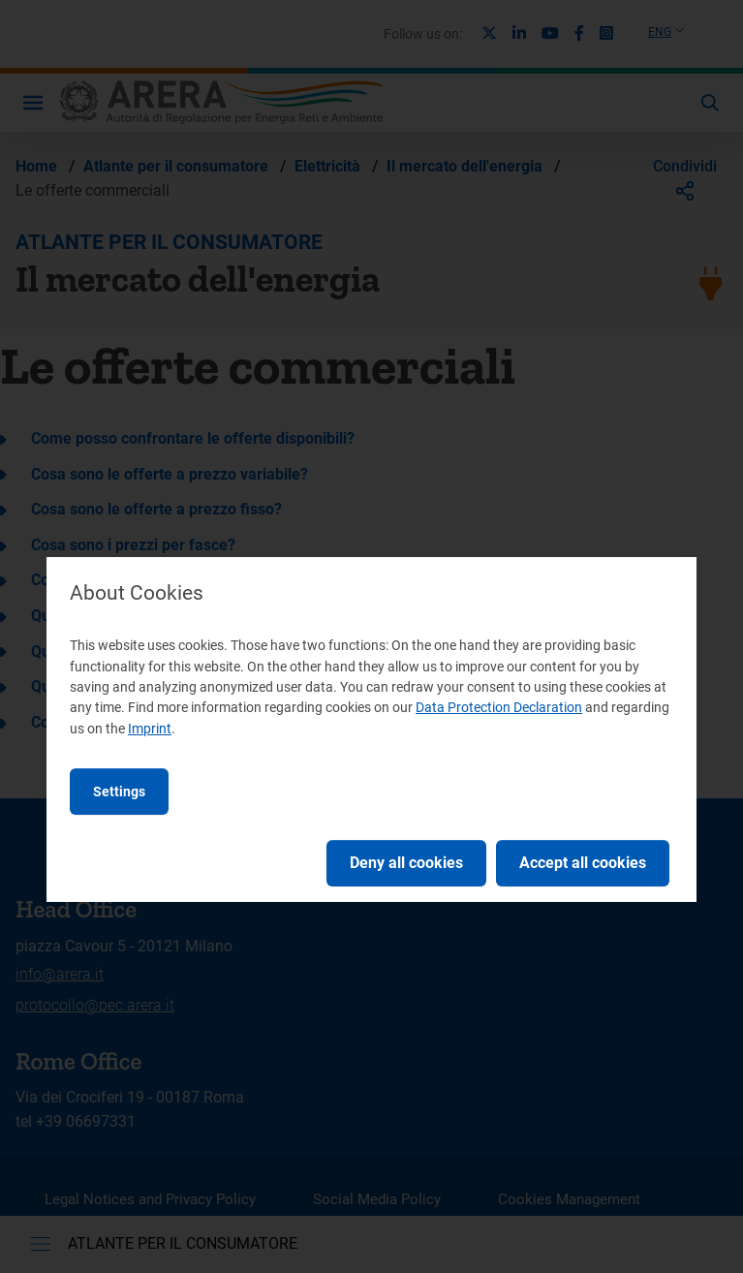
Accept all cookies (582, 863)
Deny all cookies (406, 863)
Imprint (149, 728)
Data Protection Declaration (499, 707)
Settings (119, 791)
